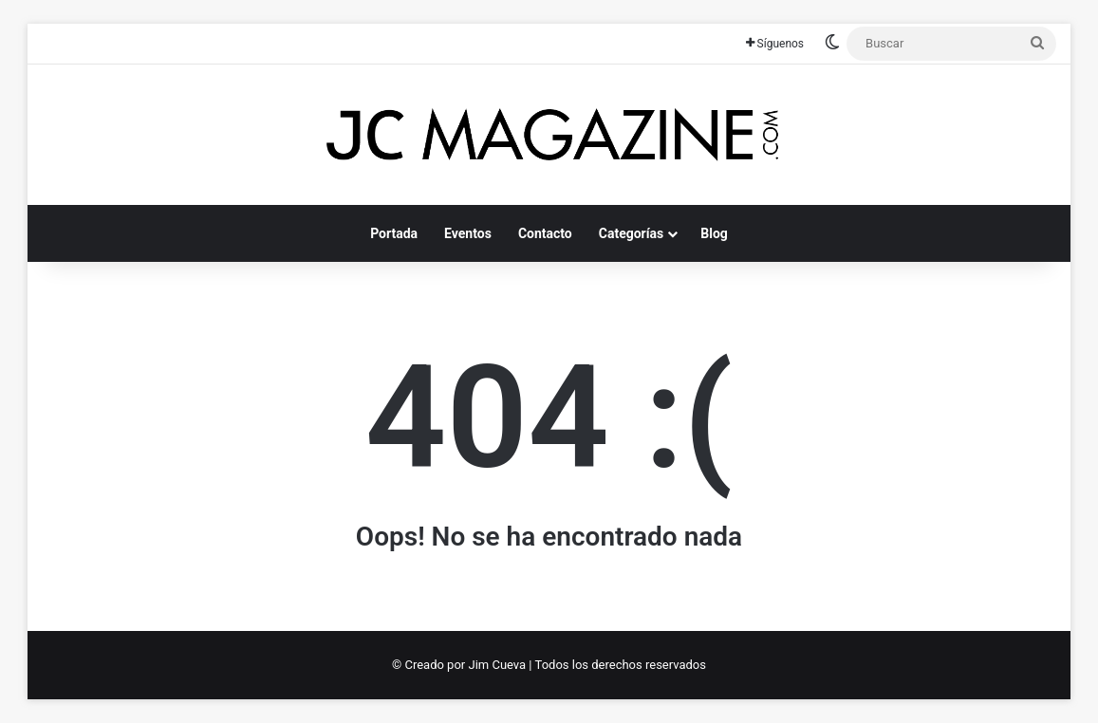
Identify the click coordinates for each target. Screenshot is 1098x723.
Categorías (631, 233)
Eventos (468, 233)
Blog (714, 233)
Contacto (545, 233)
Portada (394, 233)
